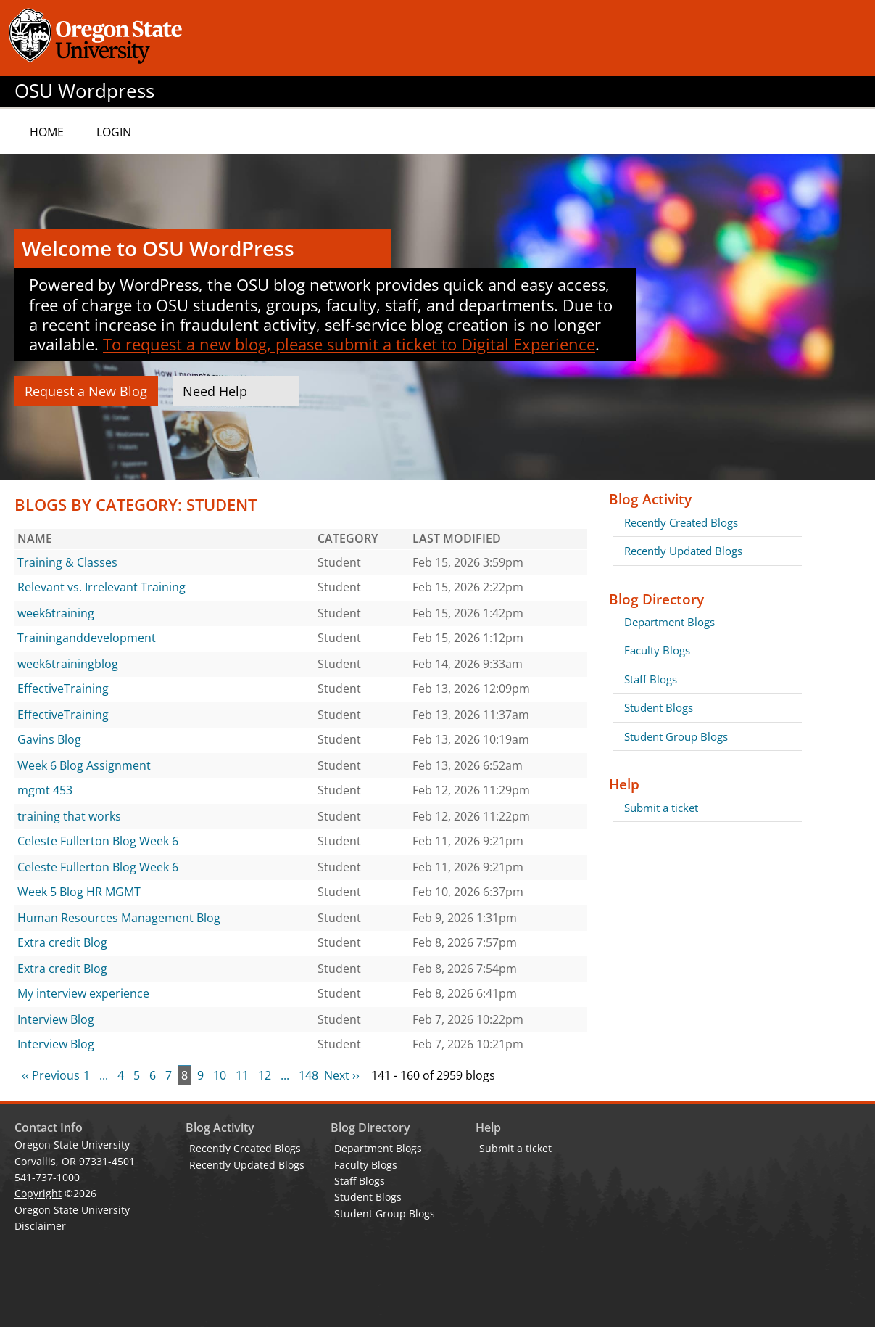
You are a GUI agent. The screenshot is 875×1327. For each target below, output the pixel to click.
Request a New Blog (86, 391)
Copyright (38, 1193)
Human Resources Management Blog (118, 918)
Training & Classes (67, 562)
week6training (55, 613)
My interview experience (83, 993)
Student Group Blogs (676, 736)
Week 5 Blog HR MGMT (79, 892)
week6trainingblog (67, 664)
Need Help (215, 391)
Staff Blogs (650, 679)
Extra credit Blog (62, 942)
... (103, 1075)
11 (242, 1075)
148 (308, 1075)
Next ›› (342, 1075)
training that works (69, 816)
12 (264, 1075)
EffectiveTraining (63, 689)
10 (219, 1075)
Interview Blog (55, 1019)
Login (113, 132)
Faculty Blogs (657, 650)
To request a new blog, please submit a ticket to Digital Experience (349, 344)
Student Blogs (658, 707)
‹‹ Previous (51, 1075)
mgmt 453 (44, 790)
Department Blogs (669, 622)
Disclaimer (40, 1226)
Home (47, 132)
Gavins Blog (49, 739)
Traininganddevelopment (86, 638)
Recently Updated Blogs (683, 550)
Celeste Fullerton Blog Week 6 (97, 841)
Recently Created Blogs (681, 522)
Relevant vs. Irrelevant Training (101, 587)
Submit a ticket (661, 807)
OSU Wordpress (84, 91)
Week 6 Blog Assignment (84, 765)
